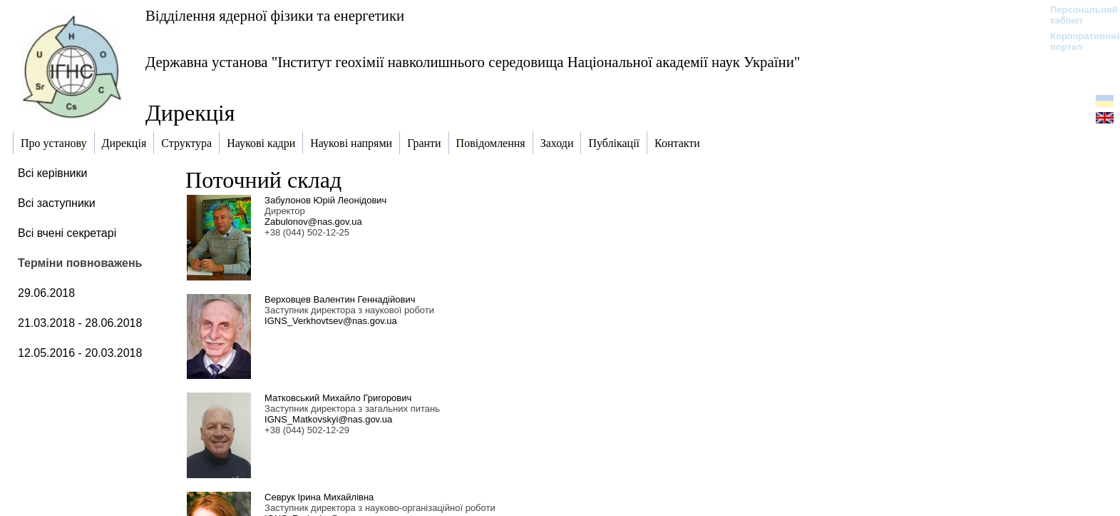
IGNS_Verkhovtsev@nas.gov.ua (330, 320)
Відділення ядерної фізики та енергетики (274, 15)
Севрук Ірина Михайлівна (319, 497)
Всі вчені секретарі (67, 233)
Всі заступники (57, 203)
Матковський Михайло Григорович (337, 398)
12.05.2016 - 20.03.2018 (80, 353)
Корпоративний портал (1077, 41)
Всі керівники (52, 173)
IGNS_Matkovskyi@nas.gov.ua (328, 419)
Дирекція (190, 113)
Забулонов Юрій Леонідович (325, 200)
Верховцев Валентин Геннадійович (339, 299)
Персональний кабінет (1077, 15)
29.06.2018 (46, 293)
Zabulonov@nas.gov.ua (313, 221)
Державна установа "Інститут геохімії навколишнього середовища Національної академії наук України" (472, 62)
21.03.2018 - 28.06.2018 (80, 323)
